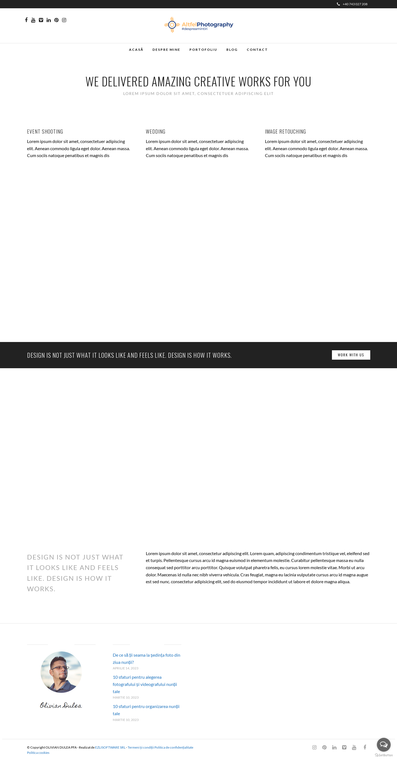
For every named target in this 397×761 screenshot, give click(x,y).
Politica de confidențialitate (173, 747)
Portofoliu (203, 49)
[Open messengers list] (384, 745)
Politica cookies (38, 753)
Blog (232, 49)
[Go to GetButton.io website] (384, 755)
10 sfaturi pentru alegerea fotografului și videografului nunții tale (145, 684)
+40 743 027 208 (352, 4)
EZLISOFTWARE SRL (110, 747)
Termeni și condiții (141, 747)
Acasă (136, 49)
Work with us (351, 354)
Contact (257, 49)
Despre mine (166, 49)
